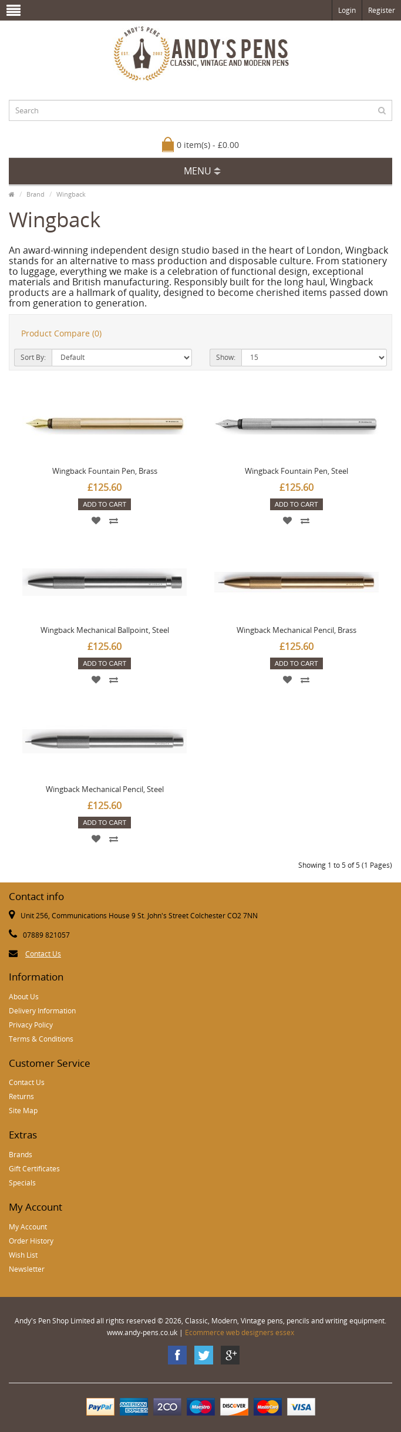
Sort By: (33, 357)
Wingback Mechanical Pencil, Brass (296, 630)
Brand (35, 194)
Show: (225, 357)
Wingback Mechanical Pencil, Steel (105, 789)
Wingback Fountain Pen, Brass (104, 471)
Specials (22, 1183)
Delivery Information (42, 1011)
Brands (20, 1155)
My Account (28, 1227)
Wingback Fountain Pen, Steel (296, 471)
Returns (21, 1096)
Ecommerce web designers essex (239, 1332)
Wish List (23, 1255)
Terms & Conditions (41, 1039)
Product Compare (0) (61, 333)
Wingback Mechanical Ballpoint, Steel (105, 630)
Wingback (71, 194)
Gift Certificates (34, 1169)
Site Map (23, 1111)
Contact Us (43, 954)
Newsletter (27, 1269)
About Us (24, 997)
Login (347, 10)
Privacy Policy (31, 1025)
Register (381, 10)
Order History (31, 1241)
